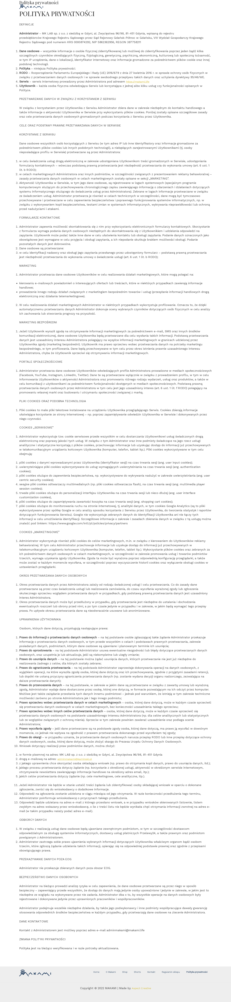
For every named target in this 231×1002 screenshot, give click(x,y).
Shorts (137, 974)
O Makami (119, 974)
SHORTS (118, 6)
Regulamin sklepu (162, 974)
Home (109, 974)
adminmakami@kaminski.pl (76, 759)
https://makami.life (139, 81)
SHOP (103, 6)
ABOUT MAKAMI (141, 6)
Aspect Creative (141, 988)
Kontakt (147, 974)
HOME (89, 6)
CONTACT (165, 6)
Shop (129, 974)
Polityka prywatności (183, 974)
